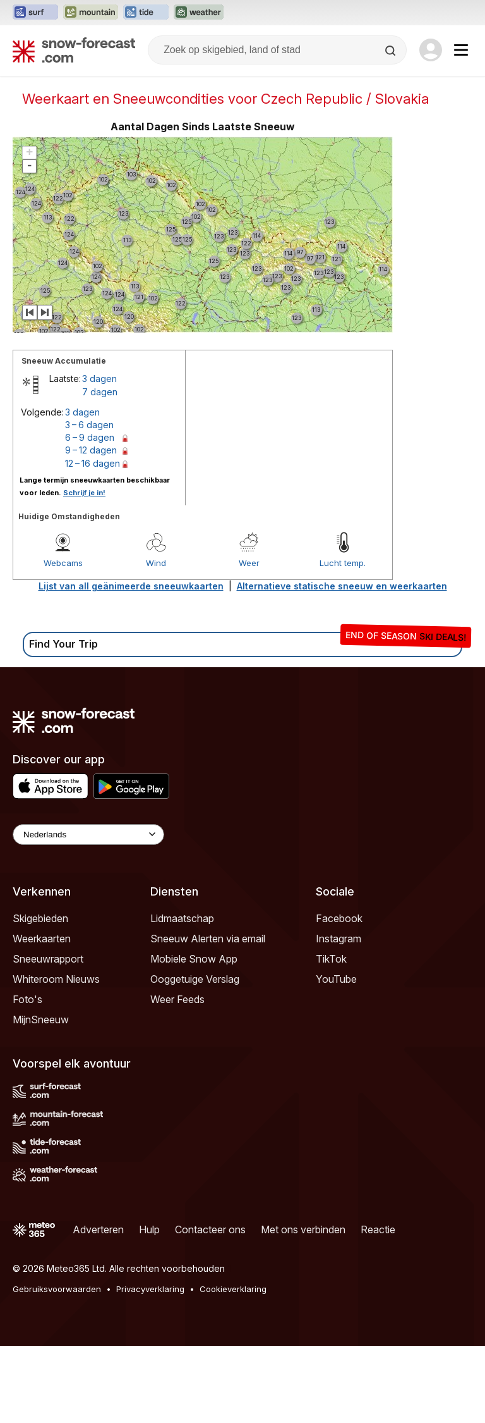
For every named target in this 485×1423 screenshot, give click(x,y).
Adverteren (98, 1229)
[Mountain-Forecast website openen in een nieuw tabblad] (90, 12)
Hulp (149, 1229)
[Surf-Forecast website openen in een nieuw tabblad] (35, 12)
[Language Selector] (88, 834)
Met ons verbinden (303, 1229)
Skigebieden (40, 918)
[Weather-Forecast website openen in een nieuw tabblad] (199, 12)
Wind (156, 563)
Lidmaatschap (182, 918)
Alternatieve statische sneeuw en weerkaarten (342, 586)
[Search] (391, 50)
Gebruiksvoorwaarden (57, 1289)
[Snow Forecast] (74, 50)
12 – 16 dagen (92, 463)
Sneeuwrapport (48, 958)
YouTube (336, 979)
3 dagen (99, 378)
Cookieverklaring (233, 1289)
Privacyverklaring (150, 1289)
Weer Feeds (177, 999)
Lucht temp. (343, 563)
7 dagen (99, 391)
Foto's (27, 999)
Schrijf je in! (84, 492)
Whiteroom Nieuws (56, 979)
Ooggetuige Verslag (194, 979)
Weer (249, 563)
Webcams (63, 563)
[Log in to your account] (430, 50)
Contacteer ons (210, 1229)
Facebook (339, 918)
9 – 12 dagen (91, 450)
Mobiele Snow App (193, 958)
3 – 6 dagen (89, 424)
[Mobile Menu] (461, 50)
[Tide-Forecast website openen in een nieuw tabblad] (146, 12)
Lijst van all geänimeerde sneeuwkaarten (131, 586)
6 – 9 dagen (89, 437)
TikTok (331, 958)
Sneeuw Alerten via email (207, 938)
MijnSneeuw (41, 1019)
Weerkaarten (42, 938)
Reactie (378, 1229)
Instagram (338, 938)
